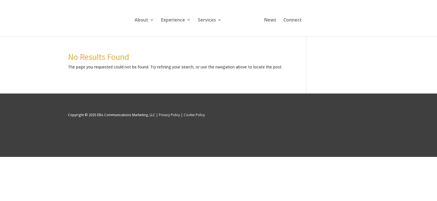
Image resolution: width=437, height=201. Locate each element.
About (141, 20)
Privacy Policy (169, 115)
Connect (292, 20)
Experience (173, 20)
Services (207, 20)
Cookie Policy (194, 115)
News (270, 20)
